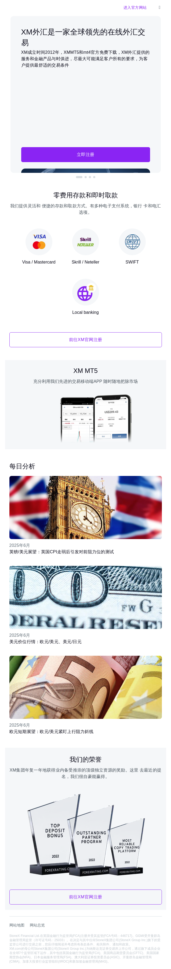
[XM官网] (13, 7)
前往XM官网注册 (85, 339)
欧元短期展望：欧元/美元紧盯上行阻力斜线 (51, 731)
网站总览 (37, 925)
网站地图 (16, 925)
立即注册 (85, 154)
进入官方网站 (135, 7)
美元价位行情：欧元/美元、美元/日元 (45, 641)
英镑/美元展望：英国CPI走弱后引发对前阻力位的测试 (61, 552)
